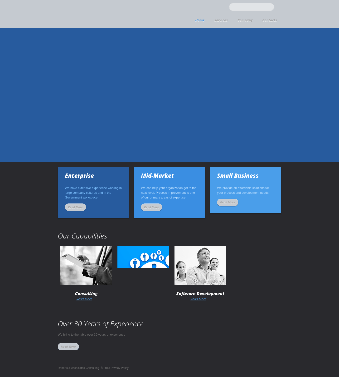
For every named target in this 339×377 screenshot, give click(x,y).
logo (95, 13)
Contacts (269, 20)
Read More (75, 207)
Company (245, 20)
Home (200, 20)
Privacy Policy (120, 368)
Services (221, 20)
